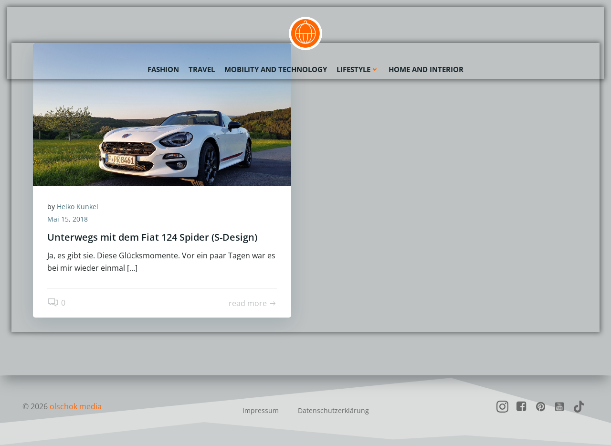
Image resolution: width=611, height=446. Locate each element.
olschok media (76, 406)
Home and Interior (426, 69)
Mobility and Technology (275, 69)
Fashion (163, 69)
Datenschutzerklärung (333, 410)
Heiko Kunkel (77, 206)
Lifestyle (358, 69)
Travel (202, 69)
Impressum (260, 410)
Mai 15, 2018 (67, 218)
